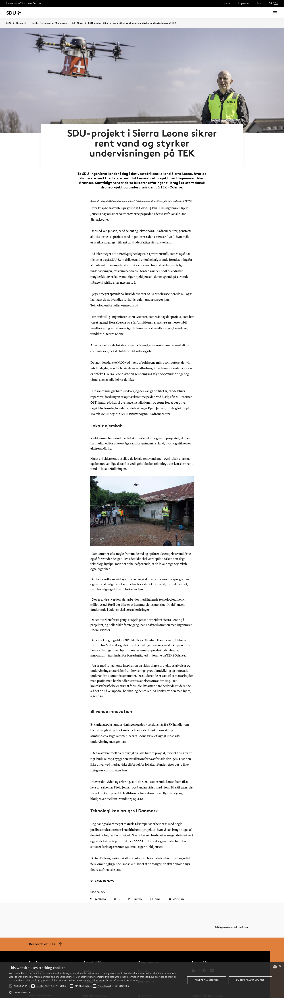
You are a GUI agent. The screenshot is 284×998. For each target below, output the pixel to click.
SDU (8, 23)
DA (270, 3)
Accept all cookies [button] (207, 979)
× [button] (280, 966)
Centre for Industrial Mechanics (49, 23)
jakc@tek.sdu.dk (172, 193)
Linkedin (135, 891)
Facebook (98, 891)
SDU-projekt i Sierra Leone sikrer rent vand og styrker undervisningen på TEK (132, 23)
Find (259, 3)
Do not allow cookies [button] (250, 979)
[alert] (142, 980)
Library (107, 12)
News (74, 12)
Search (261, 12)
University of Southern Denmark (24, 3)
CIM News (77, 23)
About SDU (124, 12)
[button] (10, 986)
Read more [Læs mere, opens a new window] (132, 980)
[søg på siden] (235, 12)
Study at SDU (39, 12)
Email (155, 891)
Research (59, 12)
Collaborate (90, 12)
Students (225, 3)
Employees (244, 3)
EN (276, 3)
